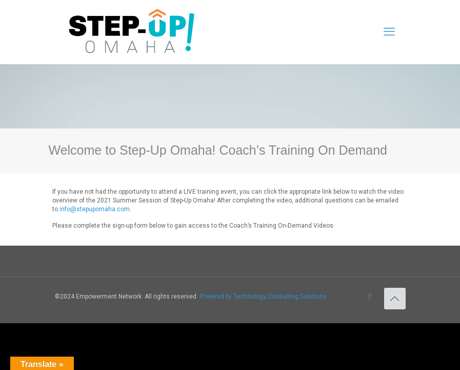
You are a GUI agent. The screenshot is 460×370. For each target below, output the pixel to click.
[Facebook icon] (370, 296)
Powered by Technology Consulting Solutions (263, 296)
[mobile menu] (389, 32)
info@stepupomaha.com (94, 209)
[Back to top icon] (395, 298)
